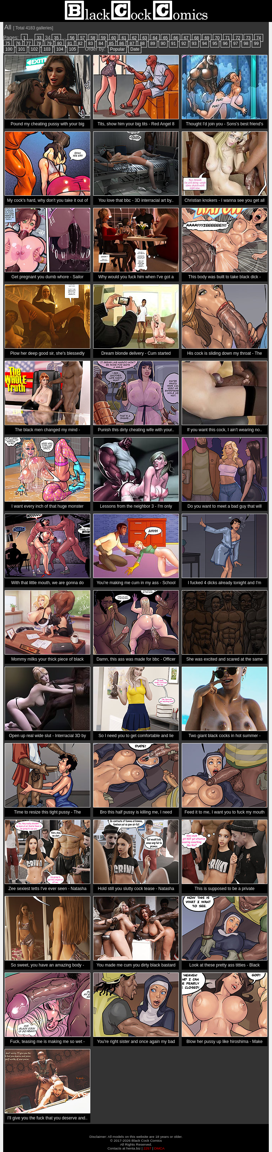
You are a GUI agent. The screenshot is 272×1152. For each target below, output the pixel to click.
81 (70, 43)
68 (196, 37)
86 (121, 43)
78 (38, 43)
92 (183, 43)
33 (39, 37)
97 (235, 43)
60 (113, 37)
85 (111, 43)
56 (72, 37)
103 (47, 49)
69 (206, 37)
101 (21, 49)
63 (144, 37)
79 (49, 43)
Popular (117, 49)
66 (176, 37)
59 (103, 37)
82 (80, 43)
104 (59, 49)
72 (238, 37)
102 (34, 49)
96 (225, 43)
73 (248, 37)
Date (134, 49)
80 (59, 43)
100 (8, 49)
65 (165, 37)
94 (204, 43)
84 (100, 43)
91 (173, 43)
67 (186, 37)
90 (163, 43)
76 (18, 43)
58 (93, 37)
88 (142, 43)
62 (134, 37)
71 (227, 37)
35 (56, 37)
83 (90, 43)
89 (153, 43)
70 (217, 37)
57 (82, 37)
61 (123, 37)
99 (256, 43)
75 (7, 43)
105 (72, 49)
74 (258, 37)
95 (214, 43)
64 (155, 37)
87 (132, 43)
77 (28, 43)
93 (194, 43)
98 (246, 43)
